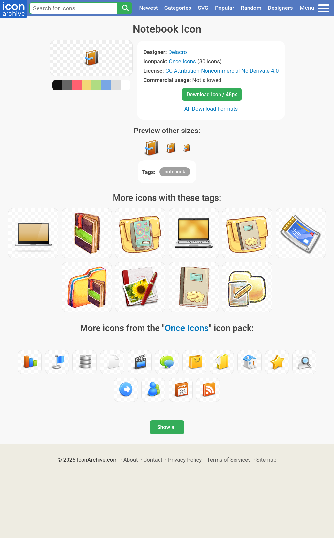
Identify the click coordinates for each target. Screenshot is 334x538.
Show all (167, 427)
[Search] (124, 8)
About (130, 459)
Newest (148, 8)
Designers (280, 8)
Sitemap (266, 459)
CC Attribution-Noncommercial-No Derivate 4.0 (222, 71)
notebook (174, 172)
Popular (224, 8)
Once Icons (182, 61)
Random (251, 8)
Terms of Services (229, 459)
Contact (152, 459)
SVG (203, 8)
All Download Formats (211, 108)
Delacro (177, 52)
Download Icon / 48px (212, 94)
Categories (177, 8)
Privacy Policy (185, 459)
